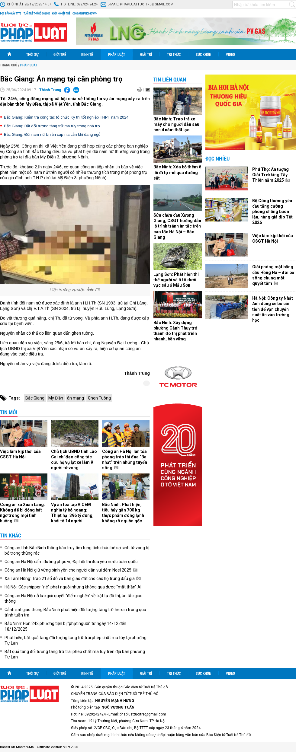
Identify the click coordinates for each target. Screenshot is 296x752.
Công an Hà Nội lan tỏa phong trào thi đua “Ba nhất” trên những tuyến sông (124, 459)
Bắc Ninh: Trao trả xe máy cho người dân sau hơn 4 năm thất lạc (176, 124)
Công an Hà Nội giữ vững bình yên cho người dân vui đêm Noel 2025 (71, 570)
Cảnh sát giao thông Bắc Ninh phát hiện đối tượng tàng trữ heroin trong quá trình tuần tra (75, 612)
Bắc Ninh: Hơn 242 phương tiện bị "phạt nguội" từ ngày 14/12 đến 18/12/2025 (65, 626)
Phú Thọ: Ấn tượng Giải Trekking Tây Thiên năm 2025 (271, 175)
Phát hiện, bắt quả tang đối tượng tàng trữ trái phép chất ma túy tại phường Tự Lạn (75, 640)
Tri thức (174, 54)
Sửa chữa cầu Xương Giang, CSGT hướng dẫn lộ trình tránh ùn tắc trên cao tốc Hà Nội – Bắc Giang (177, 226)
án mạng (75, 398)
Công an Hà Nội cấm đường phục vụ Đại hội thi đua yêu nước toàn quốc (71, 561)
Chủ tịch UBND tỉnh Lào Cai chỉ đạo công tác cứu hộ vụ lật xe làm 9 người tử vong (74, 459)
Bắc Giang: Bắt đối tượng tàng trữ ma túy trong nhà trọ (52, 126)
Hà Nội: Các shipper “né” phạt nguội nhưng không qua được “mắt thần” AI (73, 587)
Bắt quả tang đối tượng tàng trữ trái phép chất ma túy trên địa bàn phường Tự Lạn (75, 654)
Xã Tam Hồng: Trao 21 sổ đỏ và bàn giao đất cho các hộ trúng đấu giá (73, 578)
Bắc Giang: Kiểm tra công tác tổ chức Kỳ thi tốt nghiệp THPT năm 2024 (66, 117)
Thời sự (32, 54)
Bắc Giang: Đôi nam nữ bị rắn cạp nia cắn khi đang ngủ (52, 134)
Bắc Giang (34, 398)
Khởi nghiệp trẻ (61, 13)
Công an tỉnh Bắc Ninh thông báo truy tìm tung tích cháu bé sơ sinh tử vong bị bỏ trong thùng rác (77, 550)
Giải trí (146, 54)
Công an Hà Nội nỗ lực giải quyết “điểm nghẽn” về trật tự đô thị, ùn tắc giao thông (74, 598)
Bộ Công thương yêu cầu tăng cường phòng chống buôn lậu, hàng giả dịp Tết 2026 (272, 211)
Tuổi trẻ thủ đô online (37, 13)
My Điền (55, 398)
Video (230, 54)
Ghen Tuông (99, 398)
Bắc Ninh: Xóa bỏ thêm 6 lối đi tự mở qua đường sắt (177, 172)
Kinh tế (87, 54)
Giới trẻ (59, 54)
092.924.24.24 (87, 4)
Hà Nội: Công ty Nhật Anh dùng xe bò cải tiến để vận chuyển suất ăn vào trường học (272, 309)
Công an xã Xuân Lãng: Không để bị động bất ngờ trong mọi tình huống (22, 513)
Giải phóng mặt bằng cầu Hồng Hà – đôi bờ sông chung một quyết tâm (273, 275)
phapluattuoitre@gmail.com (146, 4)
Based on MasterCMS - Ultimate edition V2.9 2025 (39, 747)
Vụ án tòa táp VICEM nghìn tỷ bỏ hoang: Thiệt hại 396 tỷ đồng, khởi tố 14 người (72, 513)
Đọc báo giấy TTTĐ (10, 13)
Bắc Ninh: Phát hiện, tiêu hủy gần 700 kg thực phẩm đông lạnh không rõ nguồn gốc (123, 513)
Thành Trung (50, 90)
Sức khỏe (203, 54)
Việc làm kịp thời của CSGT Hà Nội (20, 454)
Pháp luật (116, 54)
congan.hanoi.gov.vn (84, 13)
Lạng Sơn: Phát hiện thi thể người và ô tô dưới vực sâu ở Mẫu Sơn (176, 280)
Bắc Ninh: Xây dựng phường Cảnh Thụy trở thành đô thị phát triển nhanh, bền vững (175, 331)
